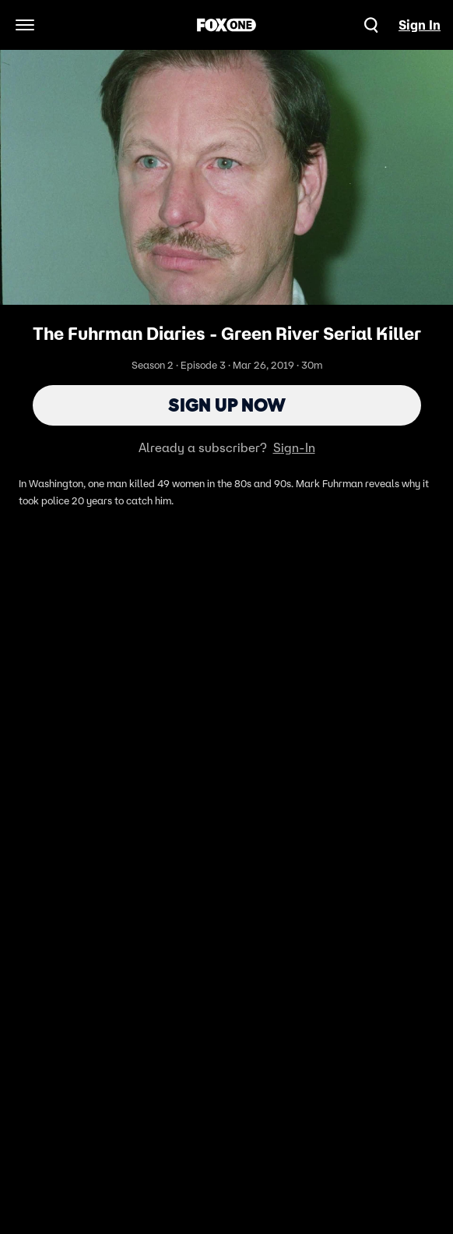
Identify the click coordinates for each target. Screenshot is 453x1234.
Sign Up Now (227, 404)
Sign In (420, 25)
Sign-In (294, 447)
